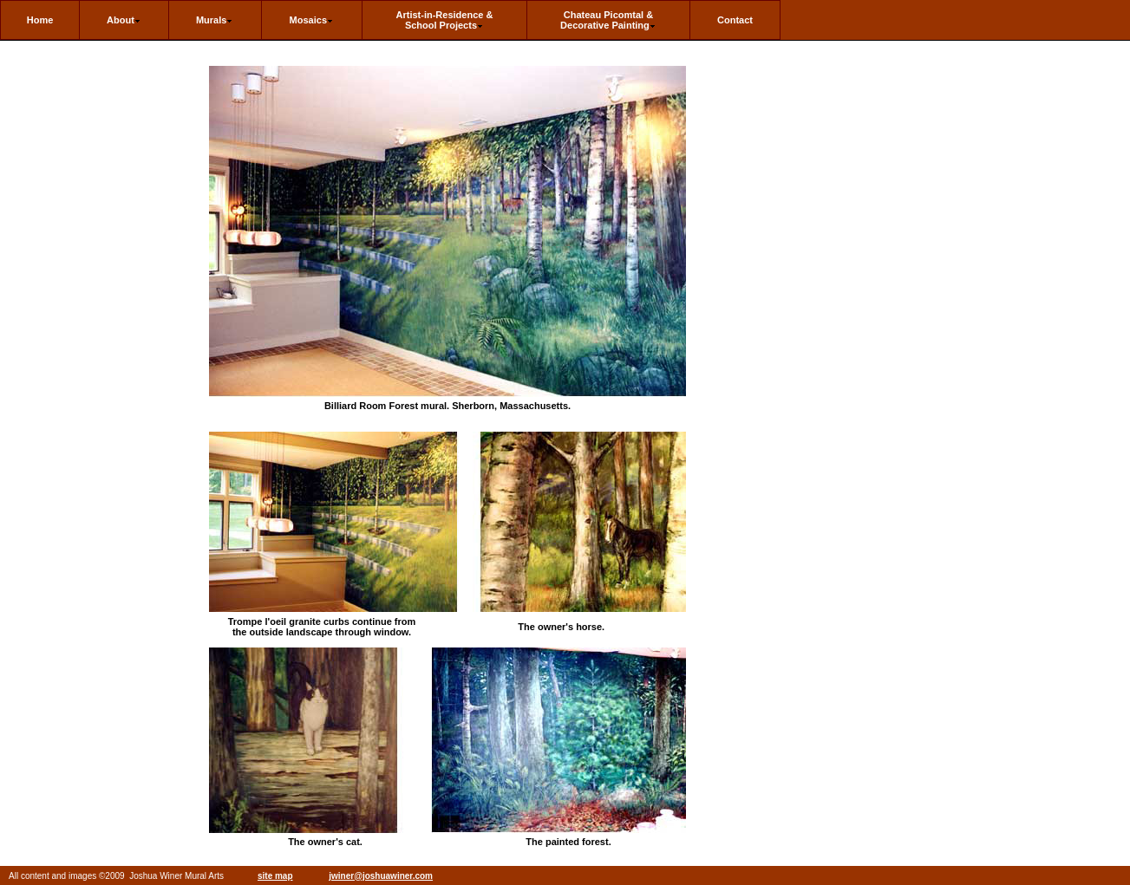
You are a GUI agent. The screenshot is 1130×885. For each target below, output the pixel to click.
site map (275, 876)
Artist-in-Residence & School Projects (444, 20)
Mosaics (312, 20)
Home (40, 20)
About (124, 20)
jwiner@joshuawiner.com (381, 876)
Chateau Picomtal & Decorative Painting (608, 20)
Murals (214, 20)
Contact (735, 20)
